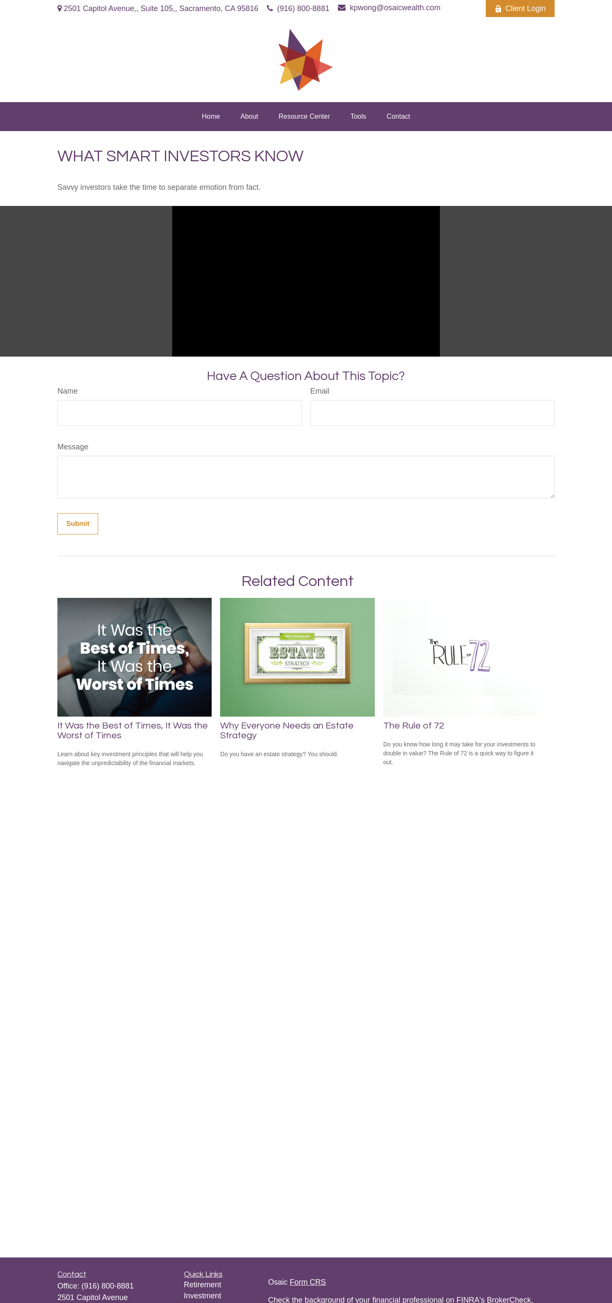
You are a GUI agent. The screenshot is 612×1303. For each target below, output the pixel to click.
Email (319, 391)
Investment (202, 1296)
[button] (211, 116)
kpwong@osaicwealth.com (389, 7)
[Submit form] (77, 523)
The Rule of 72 (413, 726)
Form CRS (308, 1282)
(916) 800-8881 (298, 8)
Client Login (520, 8)
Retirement (202, 1284)
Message (72, 447)
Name (67, 391)
